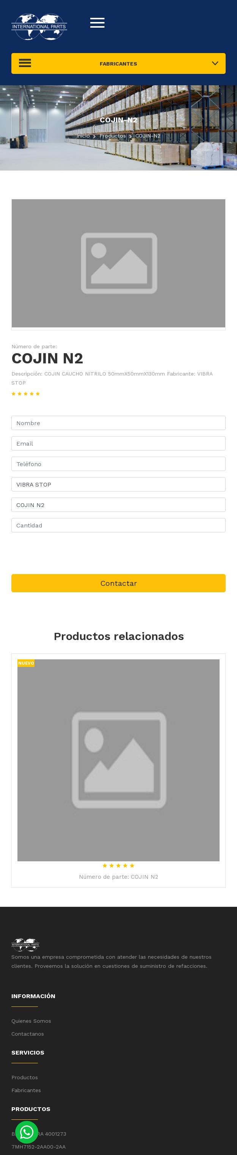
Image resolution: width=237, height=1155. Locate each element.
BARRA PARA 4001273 (38, 1134)
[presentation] (69, 553)
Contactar (118, 583)
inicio (83, 136)
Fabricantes (26, 1090)
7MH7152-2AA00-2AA (38, 1147)
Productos (24, 1077)
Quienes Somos (31, 1021)
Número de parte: (34, 346)
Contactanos (27, 1034)
